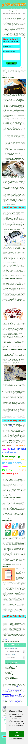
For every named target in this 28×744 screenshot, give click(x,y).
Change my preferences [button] (16, 738)
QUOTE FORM (4, 611)
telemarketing (5, 691)
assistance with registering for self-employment (21, 577)
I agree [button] (16, 732)
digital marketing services (8, 702)
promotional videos (6, 694)
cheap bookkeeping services (16, 599)
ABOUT (17, 8)
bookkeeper (15, 634)
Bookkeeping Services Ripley (10, 641)
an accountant (19, 700)
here (6, 639)
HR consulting (21, 691)
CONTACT (20, 8)
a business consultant (14, 701)
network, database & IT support (13, 696)
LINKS (14, 8)
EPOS (20, 694)
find (6, 622)
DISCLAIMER (24, 8)
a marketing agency (13, 695)
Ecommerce (19, 686)
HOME (11, 8)
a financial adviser (13, 690)
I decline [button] (17, 735)
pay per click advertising (15, 689)
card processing (9, 697)
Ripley (10, 425)
